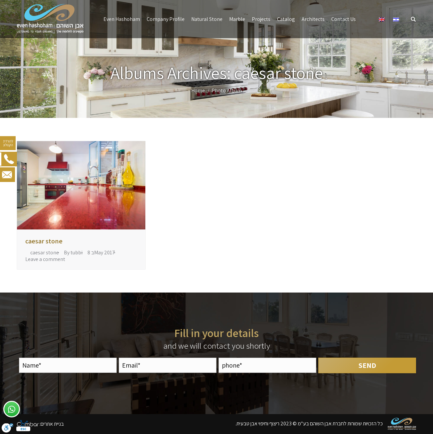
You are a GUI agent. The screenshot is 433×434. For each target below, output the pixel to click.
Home (198, 90)
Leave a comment (45, 259)
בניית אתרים (52, 423)
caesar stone (44, 241)
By (73, 252)
